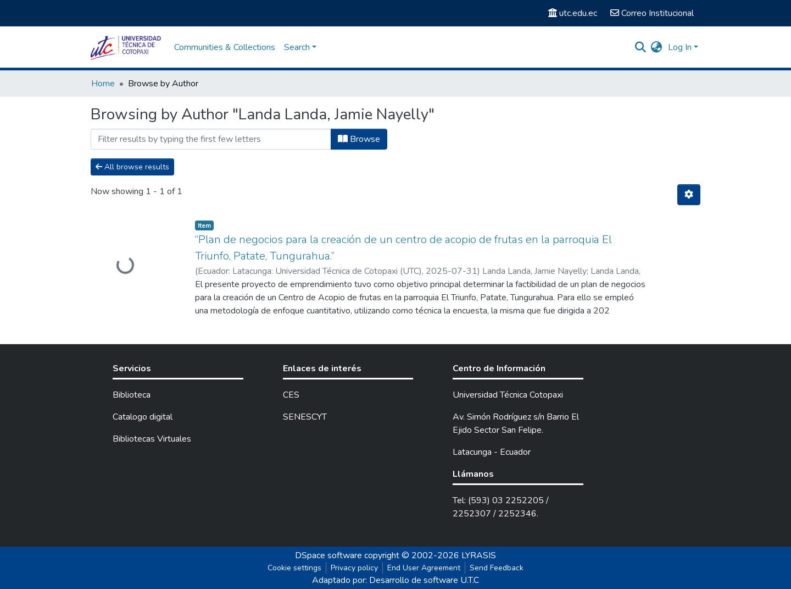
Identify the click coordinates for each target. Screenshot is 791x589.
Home (103, 84)
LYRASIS (478, 555)
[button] (657, 47)
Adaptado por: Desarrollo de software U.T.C (395, 580)
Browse (359, 139)
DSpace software (328, 555)
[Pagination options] (688, 194)
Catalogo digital (142, 417)
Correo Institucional (652, 13)
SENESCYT (305, 417)
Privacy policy (354, 568)
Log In (680, 47)
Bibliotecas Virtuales (152, 439)
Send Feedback (496, 568)
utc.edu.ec (572, 13)
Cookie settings (294, 568)
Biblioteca (132, 395)
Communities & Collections (224, 47)
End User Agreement (423, 568)
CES (291, 395)
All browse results (132, 167)
